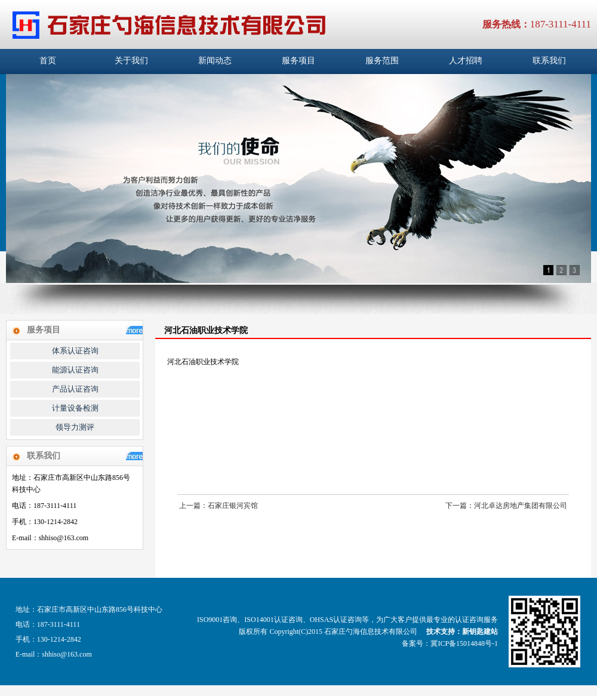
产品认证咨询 (75, 388)
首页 (47, 60)
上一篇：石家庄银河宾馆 (218, 505)
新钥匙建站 (480, 631)
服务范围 (382, 60)
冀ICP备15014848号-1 (464, 643)
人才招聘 (465, 60)
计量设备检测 (75, 408)
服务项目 (298, 60)
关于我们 (131, 60)
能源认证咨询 (75, 369)
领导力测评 (75, 427)
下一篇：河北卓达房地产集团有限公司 (506, 505)
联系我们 (549, 60)
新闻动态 (215, 60)
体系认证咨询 (75, 350)
